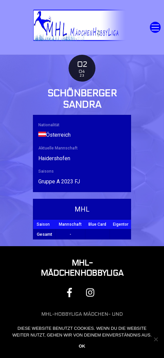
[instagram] (92, 292)
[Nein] (155, 339)
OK (82, 346)
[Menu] (155, 27)
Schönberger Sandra (82, 99)
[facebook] (71, 292)
